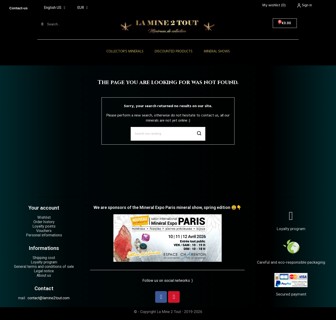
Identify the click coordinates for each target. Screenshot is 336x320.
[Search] (168, 134)
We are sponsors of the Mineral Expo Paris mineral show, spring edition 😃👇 (168, 207)
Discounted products (173, 51)
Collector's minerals (125, 51)
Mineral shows (217, 51)
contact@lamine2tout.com (49, 298)
